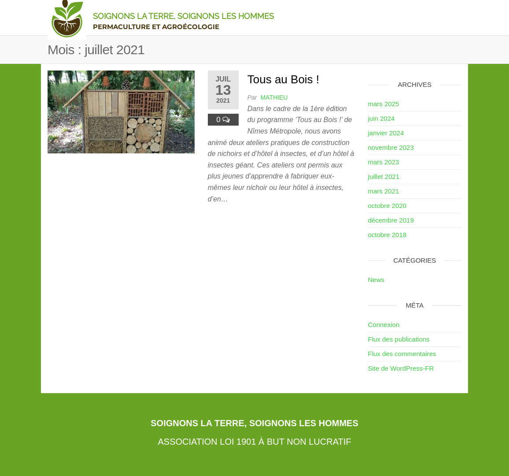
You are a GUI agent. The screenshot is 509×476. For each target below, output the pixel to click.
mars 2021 (383, 191)
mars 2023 (383, 162)
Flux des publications (399, 339)
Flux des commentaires (402, 353)
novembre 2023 (391, 147)
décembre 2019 (391, 220)
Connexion (384, 324)
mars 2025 (383, 104)
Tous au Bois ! (283, 79)
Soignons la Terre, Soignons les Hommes (183, 16)
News (376, 279)
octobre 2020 (387, 205)
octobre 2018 (387, 234)
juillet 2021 (384, 176)
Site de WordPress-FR (401, 368)
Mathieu (274, 97)
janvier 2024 (386, 133)
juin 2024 (381, 118)
